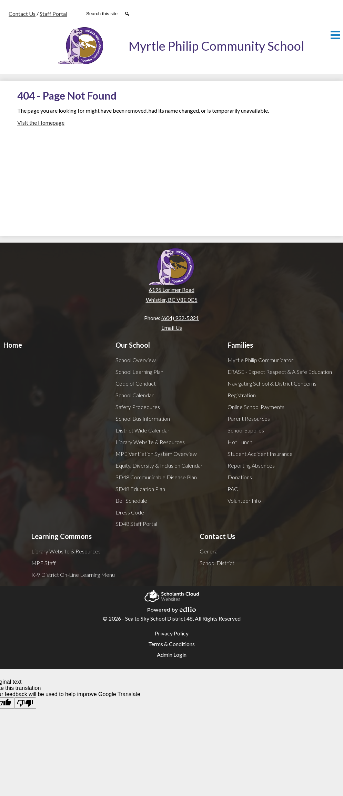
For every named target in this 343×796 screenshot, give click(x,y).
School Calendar (134, 395)
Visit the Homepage (40, 122)
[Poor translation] (25, 703)
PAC (233, 489)
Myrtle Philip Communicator (260, 360)
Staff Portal (53, 13)
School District (217, 563)
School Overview (135, 360)
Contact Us (22, 13)
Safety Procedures (137, 407)
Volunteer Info (244, 500)
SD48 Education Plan (140, 489)
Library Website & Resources (150, 442)
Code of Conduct (135, 383)
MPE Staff (43, 563)
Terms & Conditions (171, 644)
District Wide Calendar (142, 430)
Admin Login (171, 654)
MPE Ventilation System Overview (156, 453)
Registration (242, 395)
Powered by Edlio (172, 608)
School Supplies (246, 430)
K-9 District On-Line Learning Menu (73, 574)
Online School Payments (256, 407)
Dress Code (129, 512)
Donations (240, 477)
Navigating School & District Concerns (272, 383)
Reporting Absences (251, 465)
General (209, 551)
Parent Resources (249, 418)
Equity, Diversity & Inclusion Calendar (159, 465)
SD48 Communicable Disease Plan (156, 477)
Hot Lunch (240, 442)
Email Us (171, 327)
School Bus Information (142, 418)
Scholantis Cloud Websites (171, 595)
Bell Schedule (131, 500)
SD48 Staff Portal (136, 523)
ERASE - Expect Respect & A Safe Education (280, 371)
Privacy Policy (172, 633)
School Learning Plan (139, 371)
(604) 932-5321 (180, 318)
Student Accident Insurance (260, 453)
